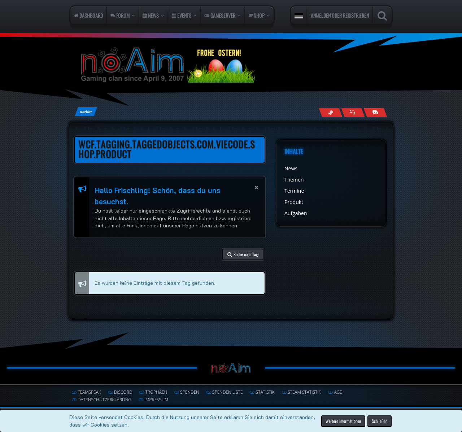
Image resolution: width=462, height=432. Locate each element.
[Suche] (382, 15)
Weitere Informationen (343, 421)
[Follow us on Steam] (330, 112)
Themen (294, 179)
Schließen (379, 421)
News (290, 168)
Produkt (293, 201)
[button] (299, 15)
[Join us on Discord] (375, 112)
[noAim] (231, 65)
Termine (294, 190)
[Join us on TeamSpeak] (353, 112)
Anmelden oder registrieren (340, 15)
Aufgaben (295, 213)
